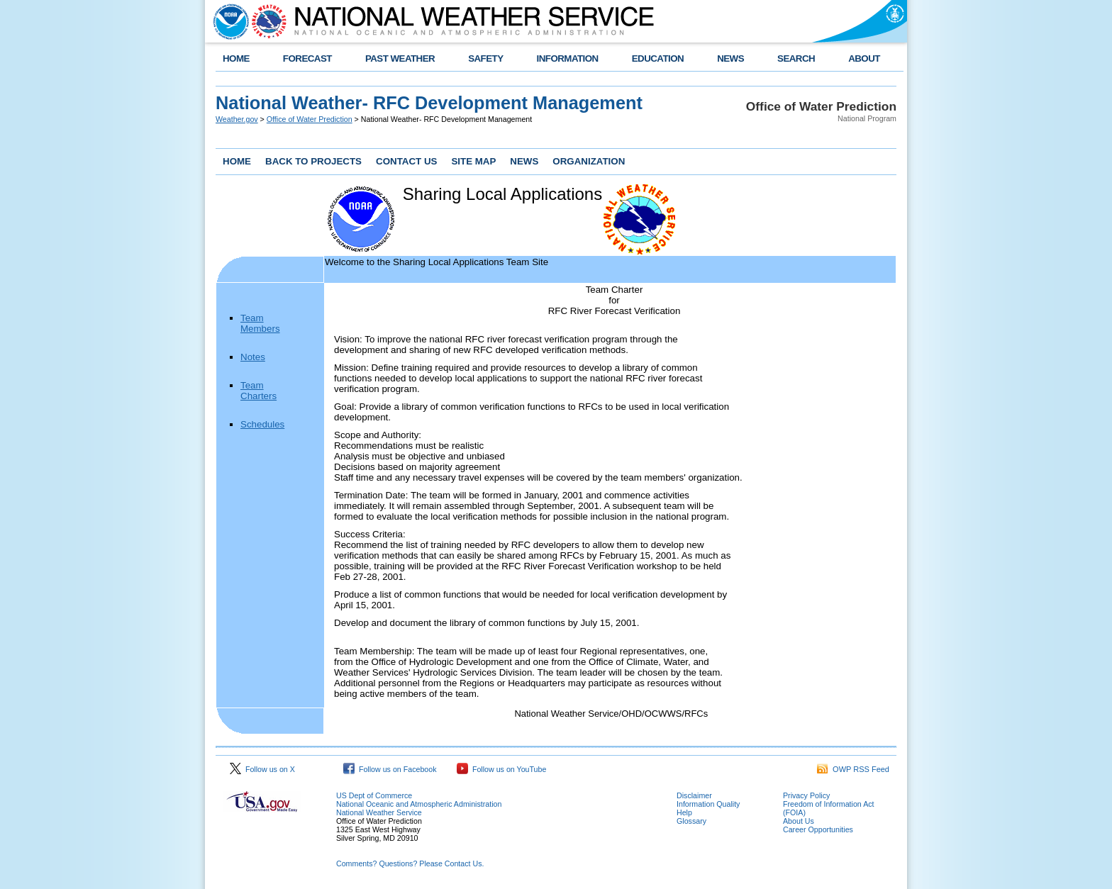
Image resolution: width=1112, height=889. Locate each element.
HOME (236, 58)
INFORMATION (568, 58)
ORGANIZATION (588, 161)
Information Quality (708, 804)
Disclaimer (694, 795)
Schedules (262, 424)
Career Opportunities (818, 829)
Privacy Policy (806, 795)
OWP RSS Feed (853, 769)
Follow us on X (262, 769)
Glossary (691, 821)
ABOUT (864, 58)
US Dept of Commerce (374, 795)
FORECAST (307, 58)
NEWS (730, 58)
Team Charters (258, 390)
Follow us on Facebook (390, 769)
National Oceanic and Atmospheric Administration (418, 804)
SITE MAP (473, 161)
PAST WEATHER (400, 58)
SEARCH (796, 58)
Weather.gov (237, 119)
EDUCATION (658, 58)
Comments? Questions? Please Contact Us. (410, 863)
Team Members (260, 323)
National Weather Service (379, 812)
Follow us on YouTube (501, 769)
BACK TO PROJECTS (313, 161)
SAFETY (485, 58)
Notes (252, 357)
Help (684, 812)
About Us (798, 821)
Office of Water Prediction (309, 119)
